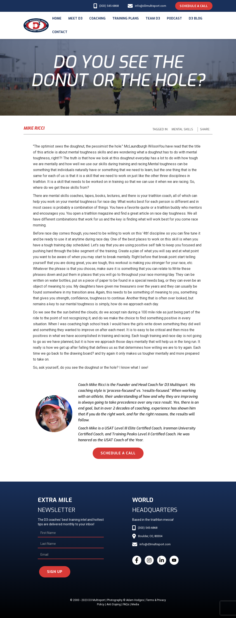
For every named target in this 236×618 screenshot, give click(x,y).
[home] (36, 25)
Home (56, 18)
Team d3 (153, 18)
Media (135, 604)
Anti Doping (113, 604)
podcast (174, 18)
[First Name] (71, 533)
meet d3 (75, 18)
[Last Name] (71, 544)
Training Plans (125, 18)
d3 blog (195, 18)
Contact (59, 32)
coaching (97, 18)
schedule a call (118, 453)
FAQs (126, 604)
